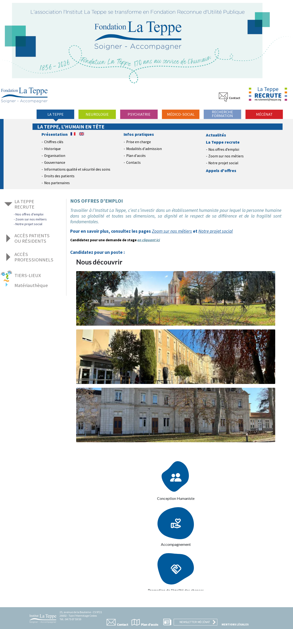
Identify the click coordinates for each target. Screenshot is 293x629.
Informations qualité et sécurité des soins (77, 169)
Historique (52, 148)
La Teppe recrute (223, 142)
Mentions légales (235, 624)
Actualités (216, 135)
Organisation (54, 155)
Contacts (133, 162)
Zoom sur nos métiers (226, 156)
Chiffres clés (53, 142)
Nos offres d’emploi (223, 149)
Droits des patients (59, 176)
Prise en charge (138, 142)
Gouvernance (54, 162)
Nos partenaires (57, 183)
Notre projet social (223, 163)
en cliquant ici (148, 240)
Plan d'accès (136, 155)
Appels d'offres (221, 171)
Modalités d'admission (144, 148)
